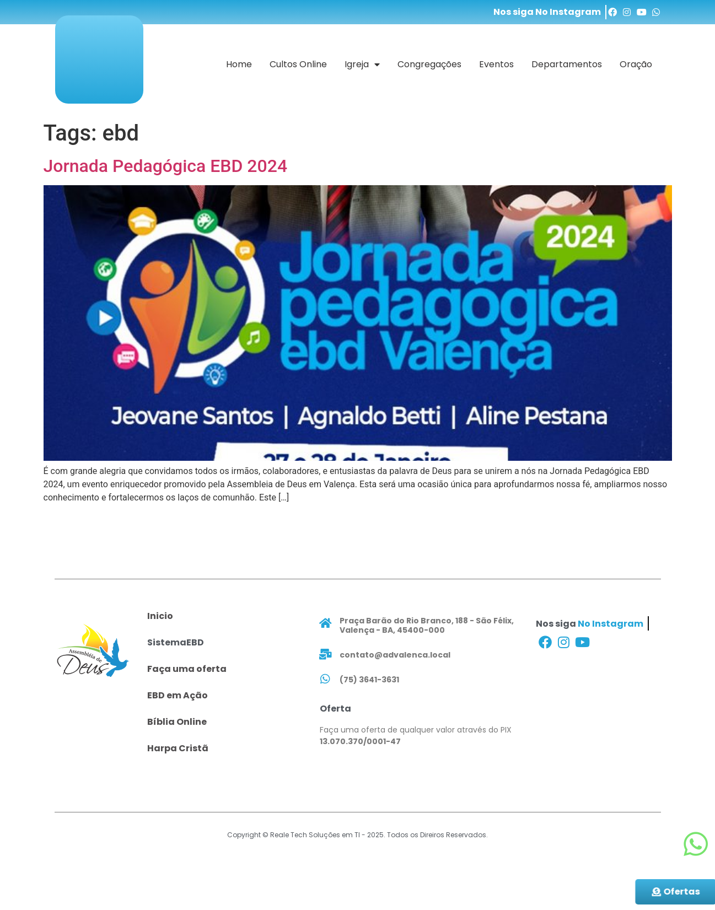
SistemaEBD (175, 642)
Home (239, 64)
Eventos (496, 64)
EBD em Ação (177, 695)
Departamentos (566, 64)
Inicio (160, 616)
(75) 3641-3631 (369, 679)
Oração (636, 64)
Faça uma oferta (187, 669)
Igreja (362, 64)
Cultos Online (298, 64)
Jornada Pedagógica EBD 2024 (166, 165)
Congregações (429, 64)
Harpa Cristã (177, 748)
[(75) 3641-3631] (325, 679)
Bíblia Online (177, 721)
